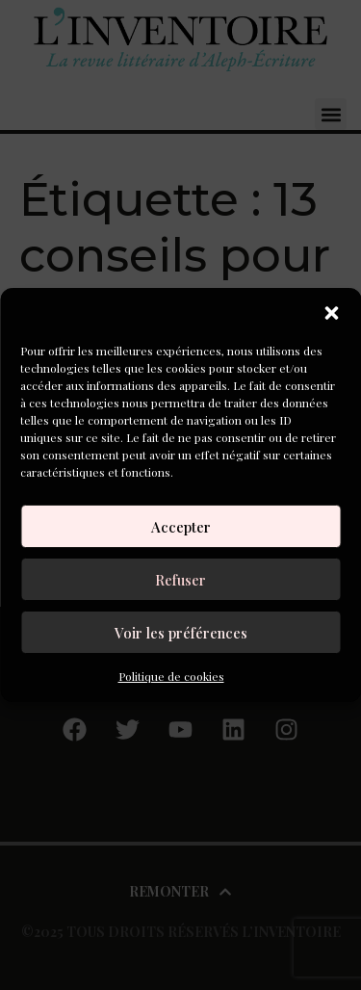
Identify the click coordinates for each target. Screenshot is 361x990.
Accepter (181, 526)
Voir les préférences (181, 632)
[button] (331, 313)
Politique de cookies (171, 676)
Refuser (180, 579)
